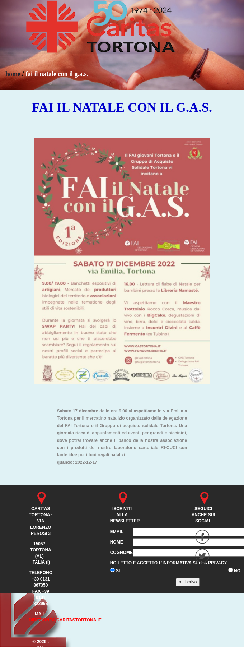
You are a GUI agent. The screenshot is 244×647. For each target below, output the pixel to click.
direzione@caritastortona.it (65, 620)
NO (234, 570)
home (12, 74)
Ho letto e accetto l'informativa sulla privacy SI (168, 566)
